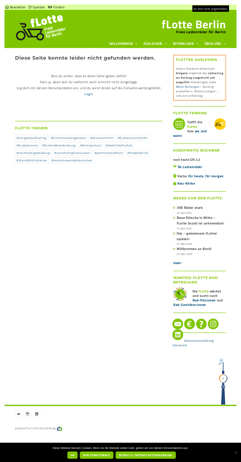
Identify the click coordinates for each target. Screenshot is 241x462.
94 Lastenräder (190, 167)
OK (72, 455)
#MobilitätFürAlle (119, 145)
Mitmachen (183, 43)
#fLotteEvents (27, 145)
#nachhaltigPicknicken (72, 153)
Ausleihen (152, 43)
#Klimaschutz (90, 145)
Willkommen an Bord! (194, 248)
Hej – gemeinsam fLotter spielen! (197, 236)
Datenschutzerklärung (199, 340)
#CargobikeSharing (32, 138)
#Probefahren (138, 153)
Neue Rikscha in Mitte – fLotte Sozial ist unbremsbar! (200, 220)
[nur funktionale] (235, 452)
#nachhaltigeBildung (33, 153)
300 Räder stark (190, 207)
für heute (195, 176)
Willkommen (121, 43)
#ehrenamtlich (101, 138)
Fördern (59, 7)
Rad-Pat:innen (204, 300)
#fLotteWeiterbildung (59, 145)
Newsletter (18, 7)
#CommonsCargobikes (68, 138)
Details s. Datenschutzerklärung (146, 455)
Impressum (179, 345)
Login (88, 94)
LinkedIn (173, 329)
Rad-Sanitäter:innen (189, 304)
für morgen (214, 176)
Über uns (213, 43)
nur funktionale (96, 455)
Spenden (39, 7)
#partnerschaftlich (109, 153)
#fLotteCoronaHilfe (132, 138)
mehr (177, 263)
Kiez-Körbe (186, 183)
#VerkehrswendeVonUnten (71, 160)
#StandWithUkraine (32, 160)
